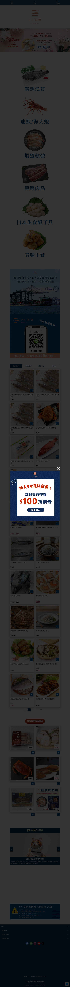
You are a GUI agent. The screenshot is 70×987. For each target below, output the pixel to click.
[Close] (58, 468)
